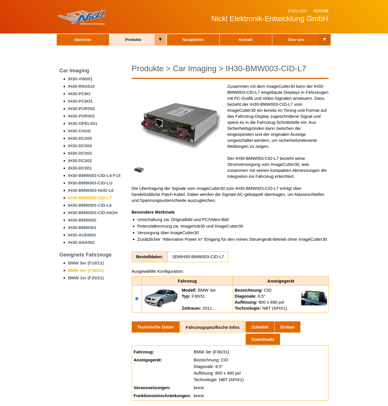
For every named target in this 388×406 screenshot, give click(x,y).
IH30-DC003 (80, 153)
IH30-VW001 (80, 78)
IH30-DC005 (80, 138)
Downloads (262, 339)
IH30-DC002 (80, 160)
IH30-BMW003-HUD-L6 (91, 190)
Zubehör (260, 327)
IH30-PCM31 (80, 101)
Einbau (287, 327)
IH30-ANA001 (81, 242)
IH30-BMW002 (82, 220)
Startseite (82, 39)
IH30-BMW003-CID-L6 (90, 205)
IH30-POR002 (81, 108)
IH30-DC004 (80, 145)
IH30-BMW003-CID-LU (90, 182)
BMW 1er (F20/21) (86, 277)
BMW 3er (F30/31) (86, 270)
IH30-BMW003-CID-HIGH (93, 212)
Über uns (296, 39)
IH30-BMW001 (82, 227)
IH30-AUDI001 (82, 234)
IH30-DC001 (80, 168)
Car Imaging (74, 70)
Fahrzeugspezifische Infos (213, 327)
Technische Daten (155, 327)
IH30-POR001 (81, 116)
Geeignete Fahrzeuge (86, 255)
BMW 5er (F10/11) (86, 262)
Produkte (133, 39)
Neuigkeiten (193, 39)
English (297, 10)
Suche (321, 10)
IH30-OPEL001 (83, 123)
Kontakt (246, 39)
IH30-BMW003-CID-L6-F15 (94, 175)
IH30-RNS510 (81, 86)
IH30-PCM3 (79, 93)
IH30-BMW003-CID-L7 (90, 197)
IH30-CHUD (79, 130)
